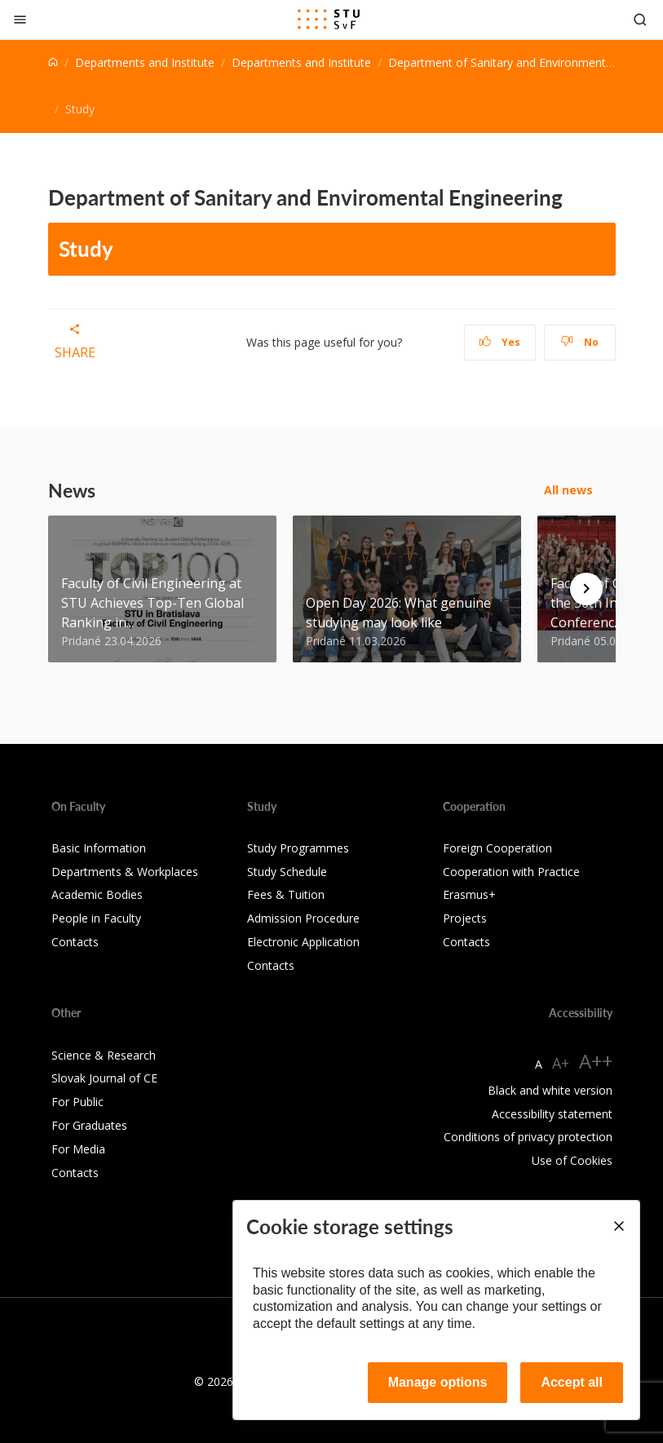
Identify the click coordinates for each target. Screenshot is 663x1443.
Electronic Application (303, 941)
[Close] (20, 19)
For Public (77, 1101)
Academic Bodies (97, 894)
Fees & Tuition (286, 894)
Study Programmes (298, 848)
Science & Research (103, 1055)
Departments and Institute (144, 62)
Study (86, 248)
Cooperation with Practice (511, 871)
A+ (560, 1063)
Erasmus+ (469, 894)
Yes (500, 342)
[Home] (53, 62)
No (579, 342)
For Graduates (89, 1125)
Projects (465, 918)
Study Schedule (287, 871)
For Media (78, 1149)
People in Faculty (96, 918)
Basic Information (98, 848)
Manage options (438, 1382)
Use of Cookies (572, 1160)
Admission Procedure (303, 918)
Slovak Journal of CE (104, 1078)
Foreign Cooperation (497, 848)
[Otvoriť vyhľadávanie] (640, 19)
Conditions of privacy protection (528, 1136)
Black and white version (550, 1090)
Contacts (75, 941)
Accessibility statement (552, 1114)
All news (568, 490)
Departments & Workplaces (124, 871)
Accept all (572, 1382)
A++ (595, 1060)
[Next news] (586, 589)
